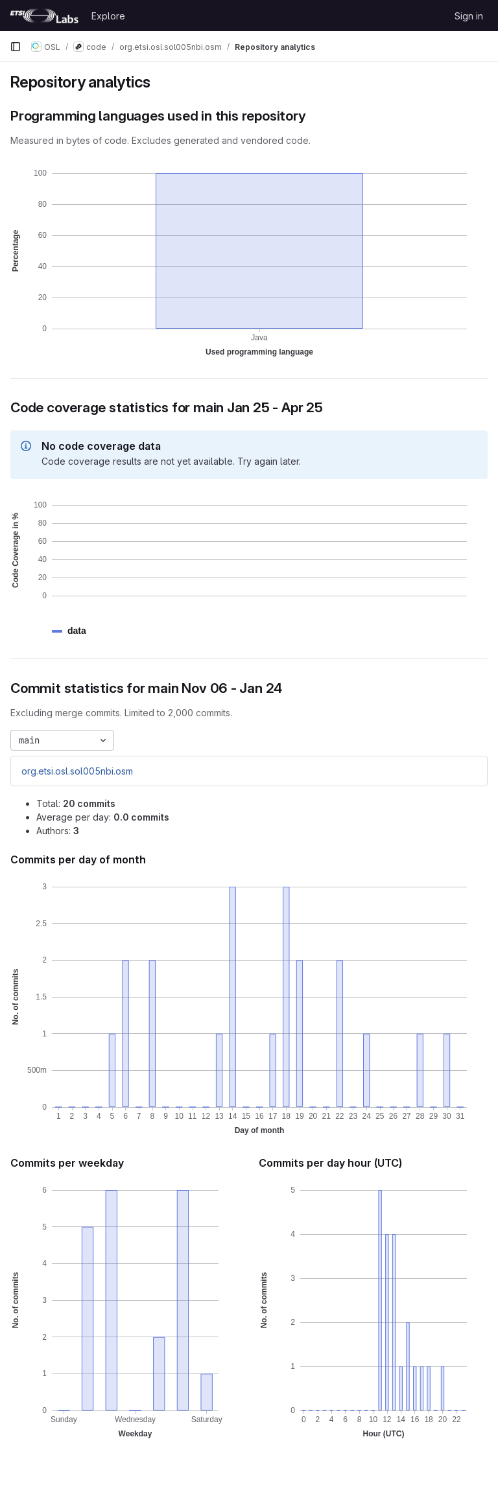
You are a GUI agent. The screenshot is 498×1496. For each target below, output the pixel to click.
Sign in (469, 15)
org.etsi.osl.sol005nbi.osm (77, 771)
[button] (77, 631)
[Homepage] (44, 15)
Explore (108, 15)
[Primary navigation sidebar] (15, 46)
